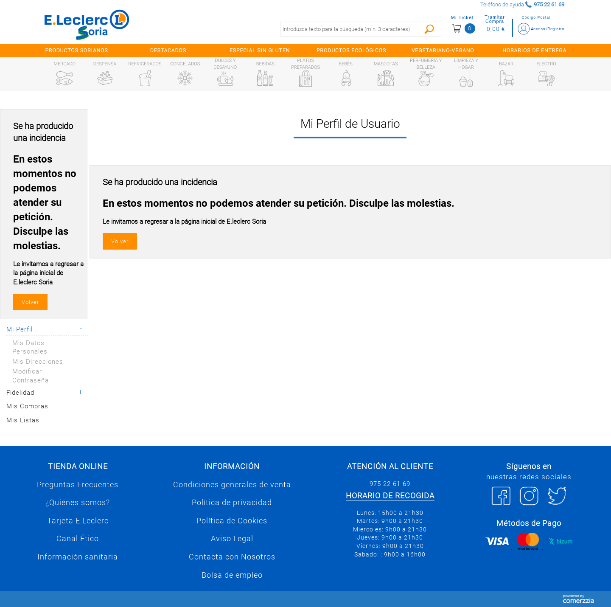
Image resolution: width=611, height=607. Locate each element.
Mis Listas (22, 420)
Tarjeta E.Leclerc (78, 521)
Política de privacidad (232, 502)
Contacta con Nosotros (232, 557)
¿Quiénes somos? (77, 502)
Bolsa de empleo (232, 575)
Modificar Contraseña (30, 376)
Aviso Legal (232, 538)
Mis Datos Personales (30, 347)
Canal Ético (77, 538)
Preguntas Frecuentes (77, 485)
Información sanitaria (77, 557)
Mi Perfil (19, 329)
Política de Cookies (231, 521)
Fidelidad (20, 392)
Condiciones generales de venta (232, 485)
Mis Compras (27, 406)
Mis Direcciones (37, 361)
